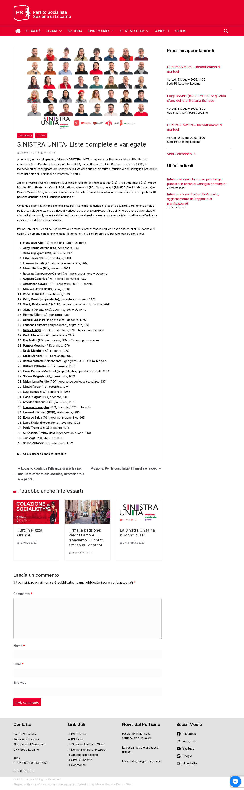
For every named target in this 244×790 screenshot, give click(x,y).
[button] (60, 31)
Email (18, 664)
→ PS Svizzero (77, 734)
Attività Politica (132, 31)
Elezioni (41, 136)
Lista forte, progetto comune (141, 761)
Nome (19, 646)
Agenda (180, 31)
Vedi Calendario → (181, 154)
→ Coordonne (77, 765)
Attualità (33, 31)
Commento (22, 594)
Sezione (52, 31)
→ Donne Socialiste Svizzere (87, 749)
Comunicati (25, 136)
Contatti (162, 31)
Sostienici (75, 31)
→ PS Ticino (76, 739)
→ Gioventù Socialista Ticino (86, 744)
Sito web (19, 683)
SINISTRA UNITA (98, 31)
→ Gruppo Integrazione (83, 755)
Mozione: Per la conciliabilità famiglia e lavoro (126, 468)
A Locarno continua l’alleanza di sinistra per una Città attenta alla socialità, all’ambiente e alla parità (48, 473)
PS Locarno (49, 152)
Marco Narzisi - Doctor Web (113, 784)
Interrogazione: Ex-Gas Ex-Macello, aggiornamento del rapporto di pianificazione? (193, 198)
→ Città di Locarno (80, 760)
